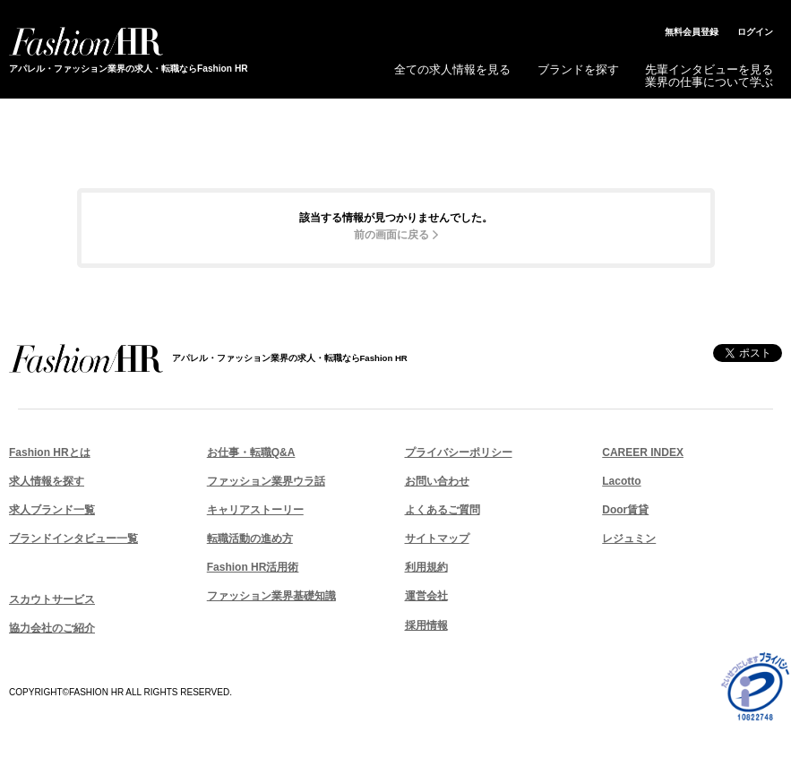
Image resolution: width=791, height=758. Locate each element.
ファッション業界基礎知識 (271, 596)
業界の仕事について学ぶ (709, 82)
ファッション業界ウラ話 (266, 481)
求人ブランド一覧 (52, 510)
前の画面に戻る (391, 234)
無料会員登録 (691, 32)
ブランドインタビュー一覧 (73, 538)
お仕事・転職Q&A (251, 452)
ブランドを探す (578, 69)
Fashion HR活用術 (253, 567)
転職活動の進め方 (250, 538)
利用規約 (426, 567)
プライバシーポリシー (458, 452)
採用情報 (426, 625)
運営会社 (426, 596)
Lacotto (621, 481)
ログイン (755, 32)
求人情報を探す (46, 481)
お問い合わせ (437, 481)
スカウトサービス (52, 599)
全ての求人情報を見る (452, 69)
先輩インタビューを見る (709, 69)
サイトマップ (437, 538)
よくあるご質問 (442, 510)
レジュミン (629, 538)
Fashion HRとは (49, 452)
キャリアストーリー (255, 510)
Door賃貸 (625, 510)
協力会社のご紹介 (52, 628)
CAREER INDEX (643, 452)
